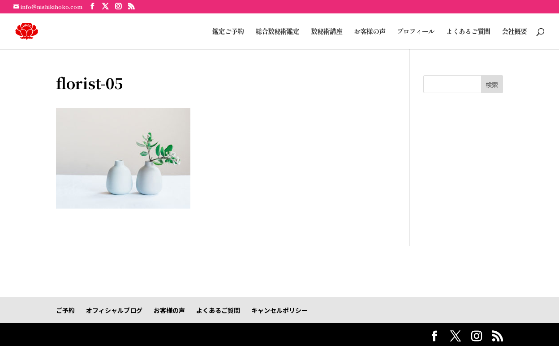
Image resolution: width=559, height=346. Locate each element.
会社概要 (514, 32)
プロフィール (415, 32)
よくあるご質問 (468, 32)
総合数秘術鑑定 (277, 32)
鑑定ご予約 (228, 32)
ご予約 (65, 310)
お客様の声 (369, 32)
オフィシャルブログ (114, 310)
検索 (492, 84)
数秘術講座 (326, 32)
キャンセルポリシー (279, 310)
